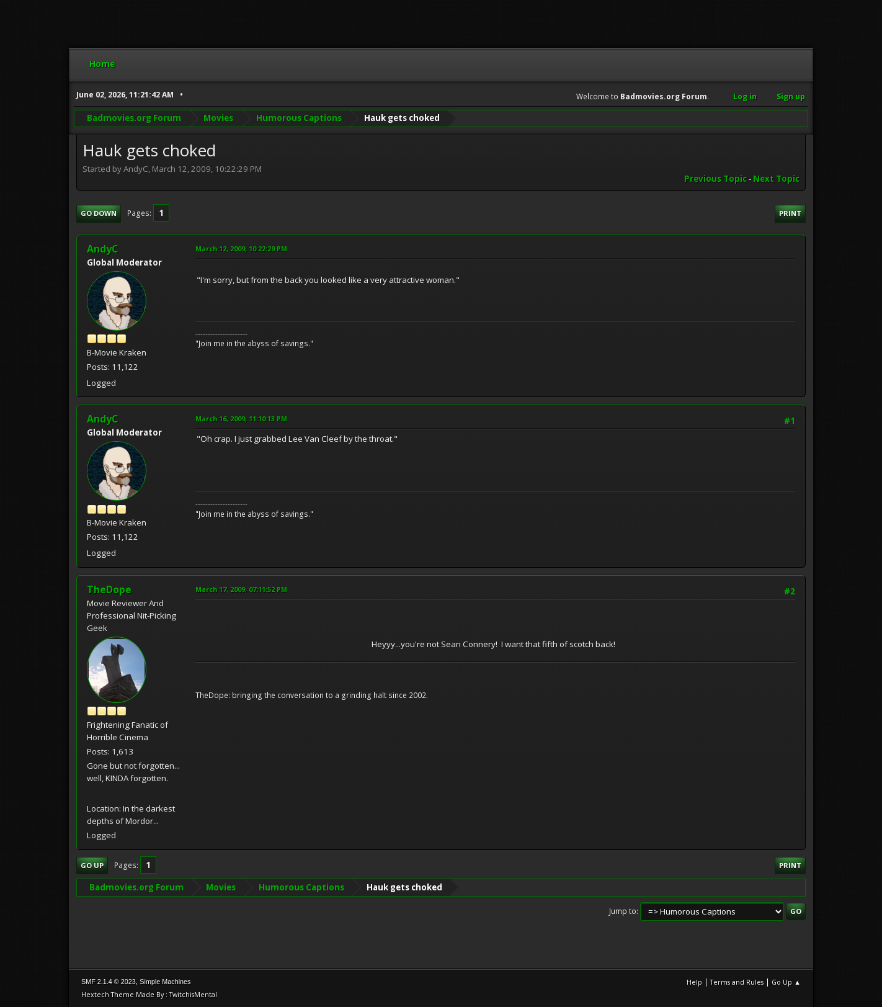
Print (790, 213)
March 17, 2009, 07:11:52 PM (241, 589)
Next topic (776, 178)
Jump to (622, 911)
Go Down (99, 213)
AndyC (102, 249)
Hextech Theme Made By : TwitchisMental (149, 994)
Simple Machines (165, 981)
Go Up (92, 865)
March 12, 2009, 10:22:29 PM (241, 248)
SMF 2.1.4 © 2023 (108, 981)
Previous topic (715, 178)
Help (694, 982)
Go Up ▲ (786, 982)
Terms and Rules (737, 982)
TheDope (109, 589)
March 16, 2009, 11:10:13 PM (241, 418)
